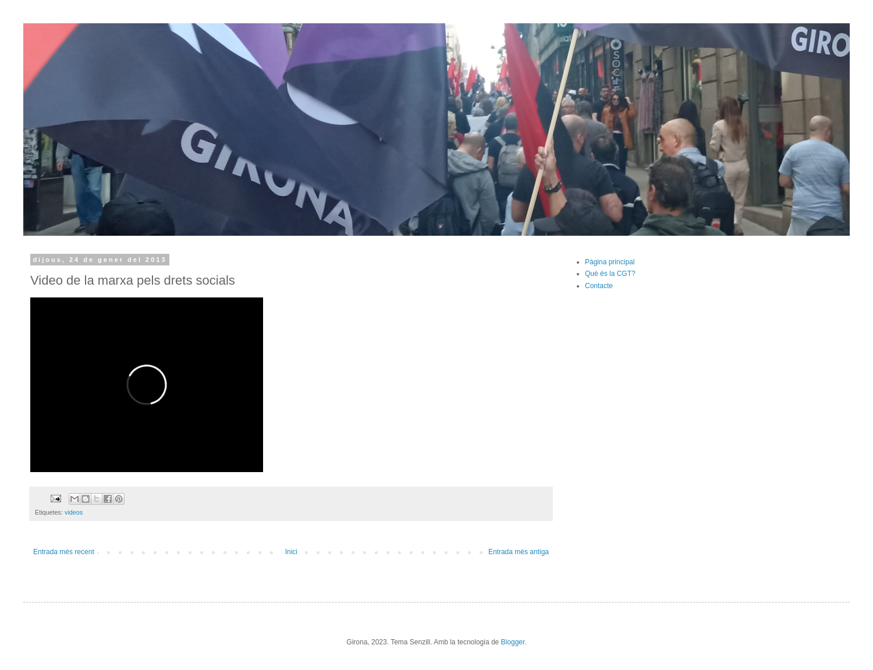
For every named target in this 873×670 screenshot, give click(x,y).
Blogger (513, 642)
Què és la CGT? (610, 274)
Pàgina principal (609, 262)
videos (74, 512)
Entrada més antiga (518, 552)
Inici (291, 552)
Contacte (599, 286)
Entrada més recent (63, 552)
